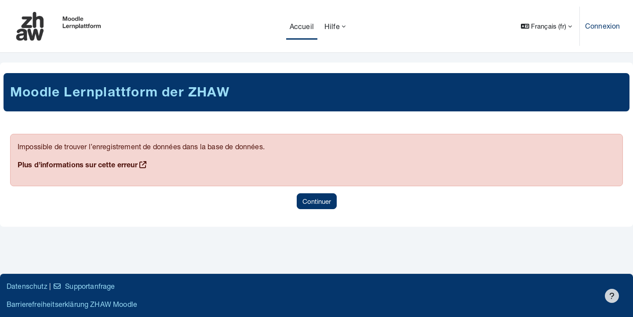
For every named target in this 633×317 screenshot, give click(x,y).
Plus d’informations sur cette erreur (78, 166)
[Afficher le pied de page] (612, 296)
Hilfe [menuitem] (332, 26)
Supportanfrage (84, 286)
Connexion (602, 26)
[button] (546, 26)
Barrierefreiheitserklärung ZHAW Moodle (72, 304)
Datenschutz (27, 286)
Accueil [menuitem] (302, 26)
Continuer (316, 201)
